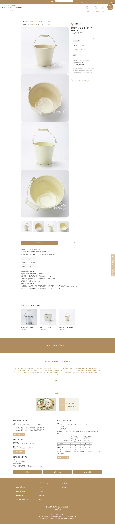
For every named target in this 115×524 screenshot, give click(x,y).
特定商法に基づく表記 (80, 49)
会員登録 (41, 495)
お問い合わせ (95, 2)
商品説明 (39, 242)
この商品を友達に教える (79, 62)
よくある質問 (87, 472)
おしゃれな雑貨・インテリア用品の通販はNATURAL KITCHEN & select (57, 518)
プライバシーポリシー (44, 483)
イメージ (76, 242)
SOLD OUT (76, 41)
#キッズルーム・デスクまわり (80, 80)
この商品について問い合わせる (81, 60)
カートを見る (65, 483)
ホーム (18, 483)
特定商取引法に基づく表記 (23, 499)
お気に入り (102, 2)
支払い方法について (63, 457)
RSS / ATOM (42, 487)
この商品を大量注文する (79, 64)
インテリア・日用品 (45, 24)
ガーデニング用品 (45, 21)
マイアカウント (43, 491)
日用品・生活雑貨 (34, 21)
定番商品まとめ (33, 24)
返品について (78, 51)
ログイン (108, 2)
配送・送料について (19, 434)
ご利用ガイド (88, 2)
